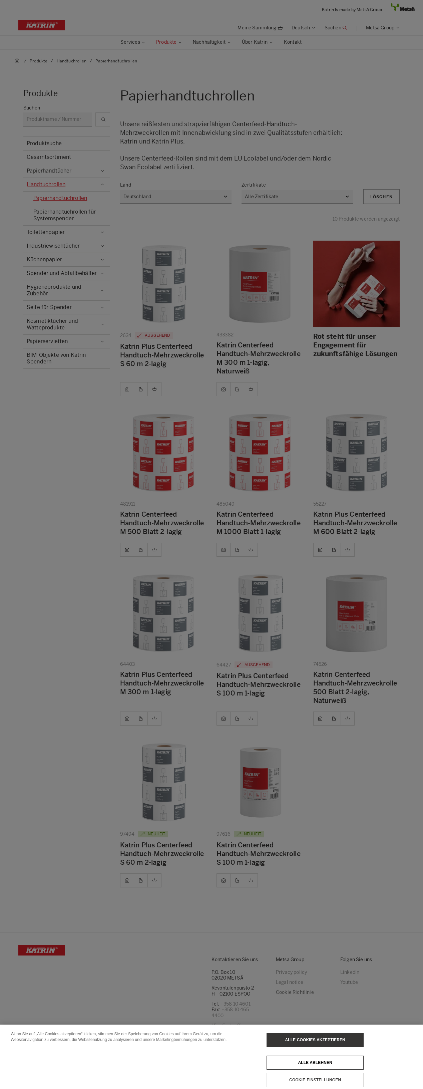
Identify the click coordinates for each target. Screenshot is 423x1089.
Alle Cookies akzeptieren (315, 1051)
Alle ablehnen (315, 1074)
